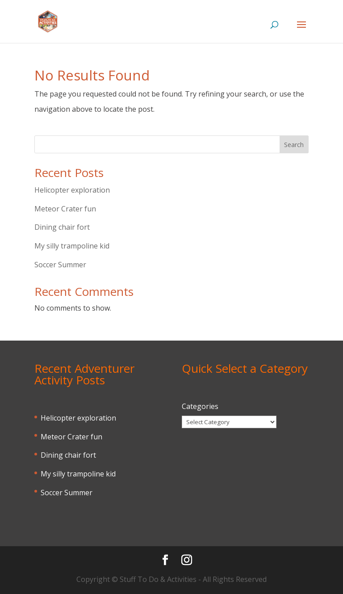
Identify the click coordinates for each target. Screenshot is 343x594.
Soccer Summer (60, 265)
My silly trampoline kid (71, 246)
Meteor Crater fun (65, 209)
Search (294, 144)
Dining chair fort (62, 227)
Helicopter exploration (72, 190)
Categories (200, 406)
